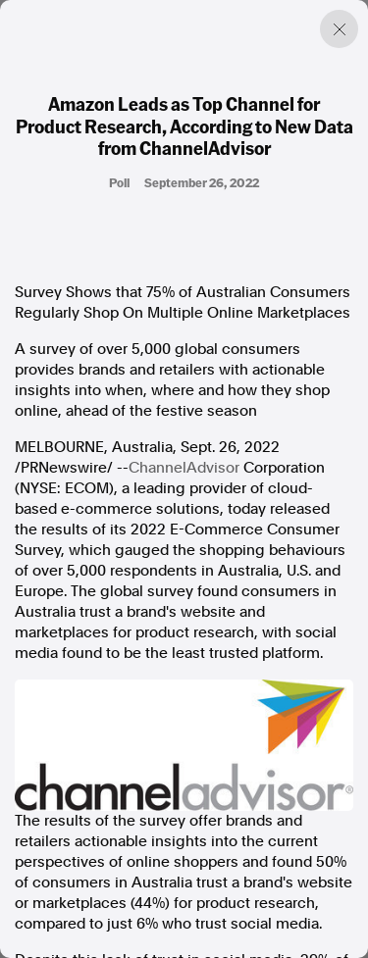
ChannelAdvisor (184, 468)
